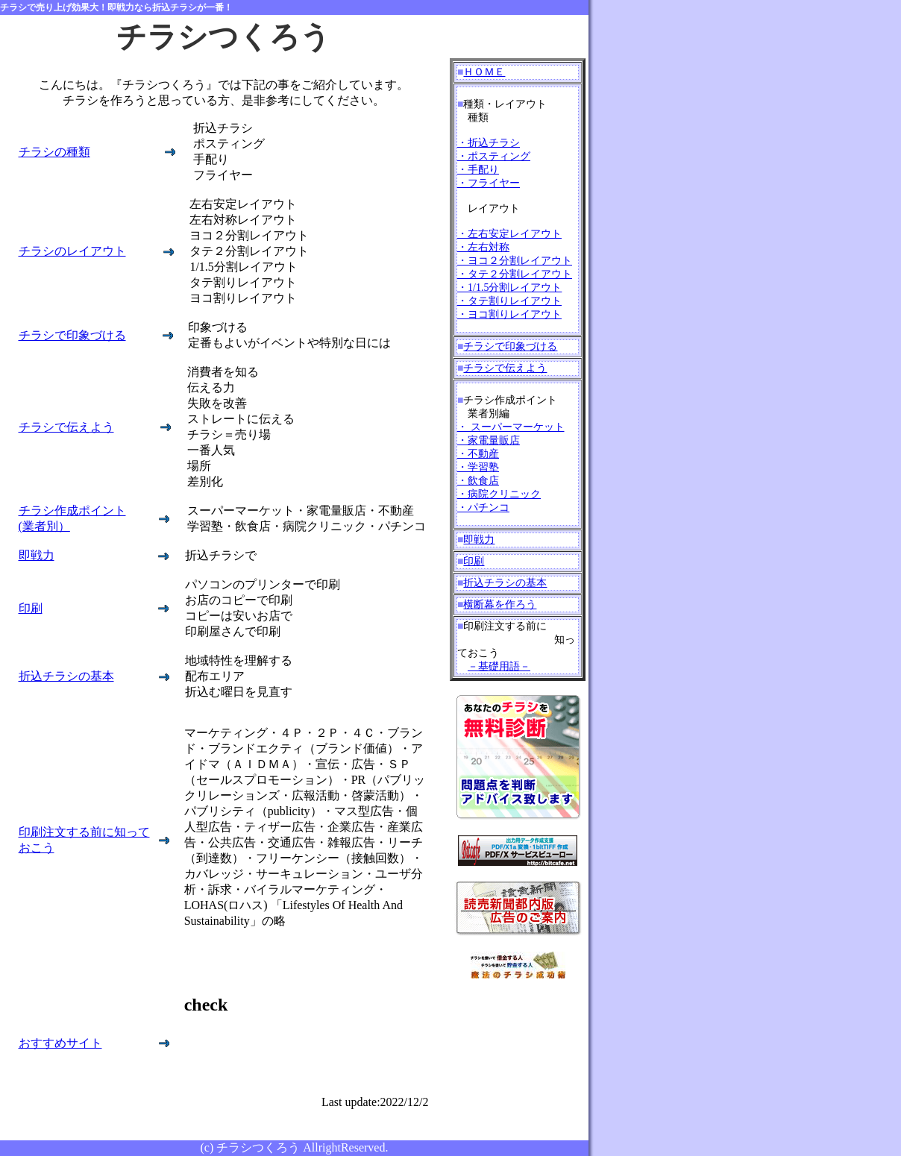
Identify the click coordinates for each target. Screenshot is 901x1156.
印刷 (31, 608)
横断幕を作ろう (499, 604)
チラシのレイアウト (72, 251)
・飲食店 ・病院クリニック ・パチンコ (499, 494)
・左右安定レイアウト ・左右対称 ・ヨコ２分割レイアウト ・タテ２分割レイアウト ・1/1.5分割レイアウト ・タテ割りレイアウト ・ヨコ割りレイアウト (514, 274)
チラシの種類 (54, 151)
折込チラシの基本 (66, 676)
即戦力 (36, 555)
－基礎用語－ (499, 666)
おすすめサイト (60, 1043)
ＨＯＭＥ (484, 72)
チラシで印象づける (72, 335)
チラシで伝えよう (66, 427)
